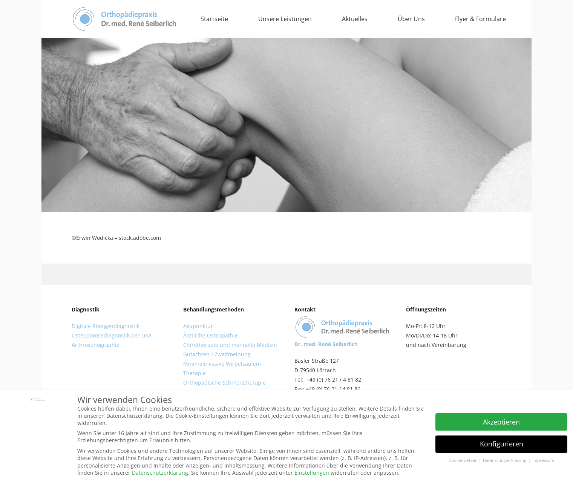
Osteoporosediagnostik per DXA (112, 335)
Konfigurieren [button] (501, 443)
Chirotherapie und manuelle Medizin (230, 344)
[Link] (124, 19)
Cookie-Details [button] (463, 460)
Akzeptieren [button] (501, 421)
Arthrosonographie (96, 344)
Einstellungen (311, 472)
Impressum (543, 460)
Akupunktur (198, 326)
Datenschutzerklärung (160, 472)
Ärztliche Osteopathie (210, 335)
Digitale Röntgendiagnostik (105, 326)
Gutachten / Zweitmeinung (217, 354)
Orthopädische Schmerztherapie (224, 382)
